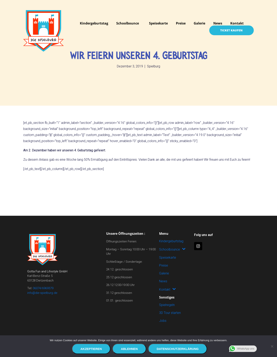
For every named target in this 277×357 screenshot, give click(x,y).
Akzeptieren (91, 349)
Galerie (199, 23)
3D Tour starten (170, 313)
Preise (181, 23)
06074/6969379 (43, 288)
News (217, 23)
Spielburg (153, 66)
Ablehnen (129, 349)
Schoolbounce (127, 23)
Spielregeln (167, 305)
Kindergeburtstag (94, 23)
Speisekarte (158, 23)
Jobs (162, 321)
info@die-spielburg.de (42, 293)
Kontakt (237, 23)
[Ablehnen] (272, 346)
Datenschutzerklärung (178, 349)
